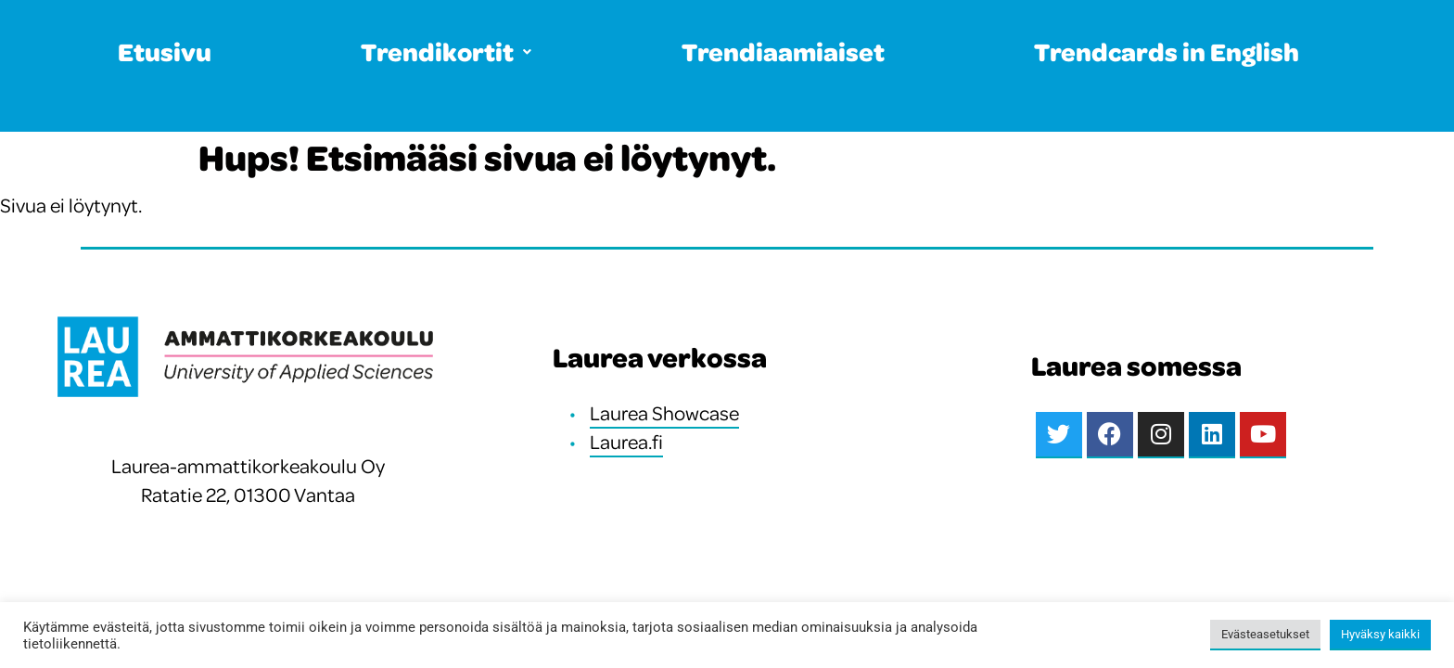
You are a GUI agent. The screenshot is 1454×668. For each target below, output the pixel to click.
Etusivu (164, 51)
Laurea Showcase (664, 413)
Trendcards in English (1166, 51)
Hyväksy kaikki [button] (1380, 634)
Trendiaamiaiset (783, 51)
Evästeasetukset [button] (1265, 634)
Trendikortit (446, 51)
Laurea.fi (626, 442)
